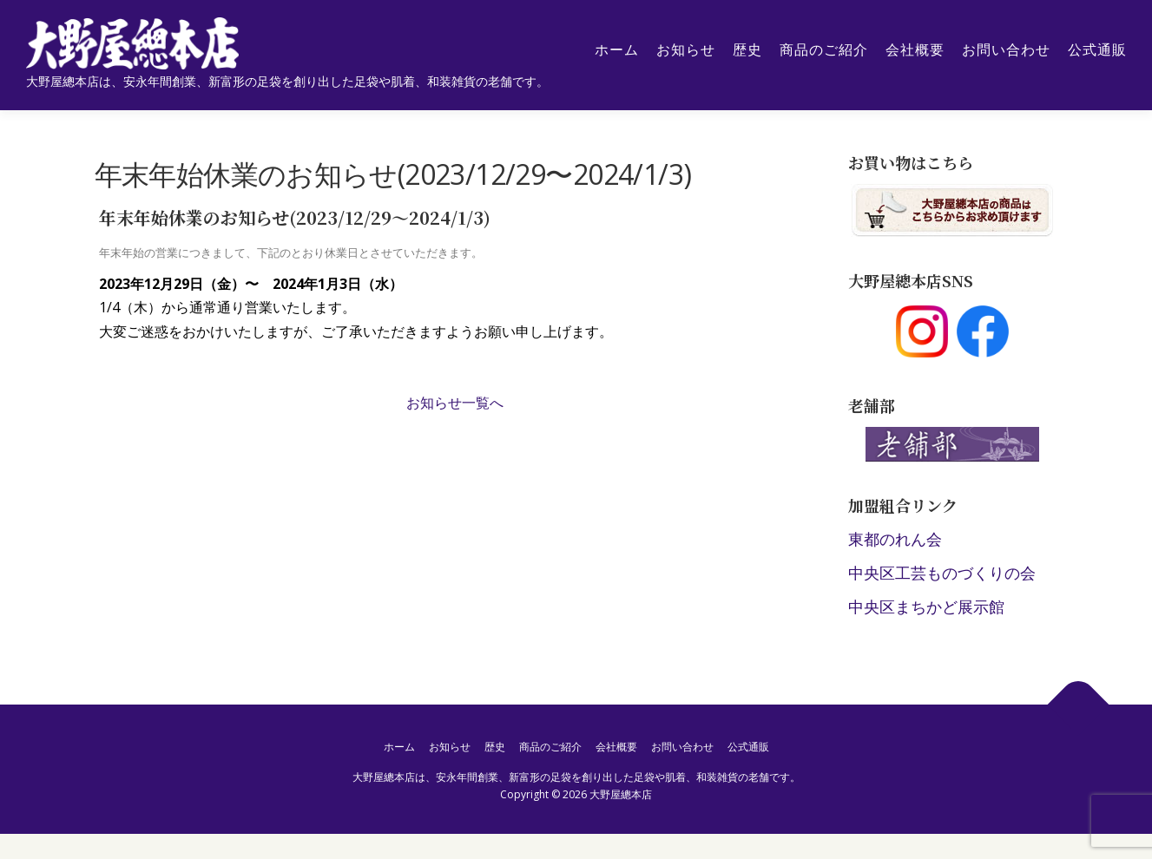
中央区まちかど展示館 (926, 607)
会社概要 (914, 50)
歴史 (746, 50)
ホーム (616, 50)
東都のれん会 (895, 540)
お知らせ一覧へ (455, 403)
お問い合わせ (1005, 50)
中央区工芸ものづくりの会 (942, 573)
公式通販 (1096, 50)
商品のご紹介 (823, 50)
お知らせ (684, 50)
